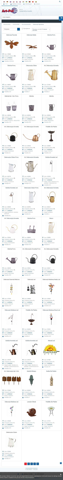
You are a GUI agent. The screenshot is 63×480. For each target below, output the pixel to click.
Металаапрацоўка (26, 24)
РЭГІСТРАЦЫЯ (28, 4)
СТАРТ (6, 4)
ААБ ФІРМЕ (29, 469)
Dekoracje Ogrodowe (38, 24)
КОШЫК (38, 4)
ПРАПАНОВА (16, 24)
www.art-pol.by (6, 24)
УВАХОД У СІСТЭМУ (16, 4)
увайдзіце (9, 57)
